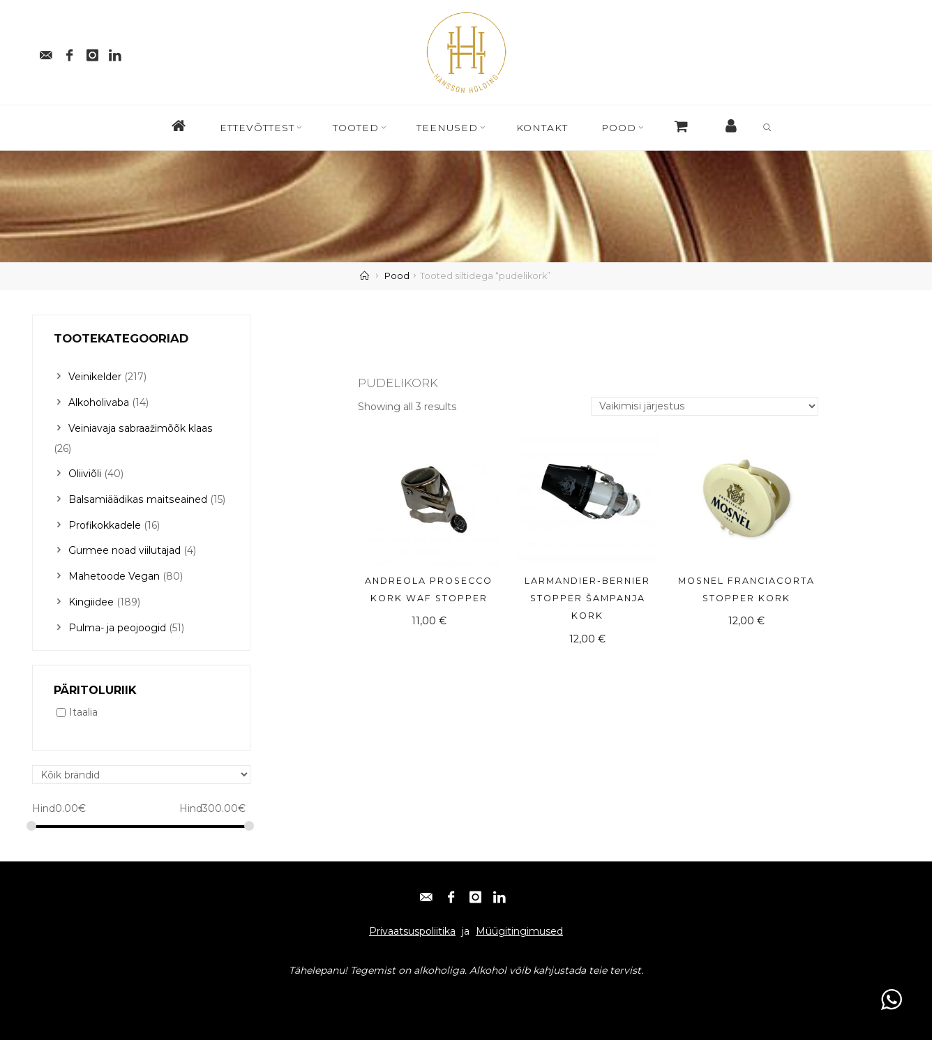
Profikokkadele (105, 521)
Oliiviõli (84, 471)
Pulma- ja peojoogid (117, 622)
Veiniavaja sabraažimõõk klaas (139, 427)
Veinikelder (94, 376)
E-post (54, 992)
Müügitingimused (519, 925)
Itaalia (83, 706)
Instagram (158, 992)
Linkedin (213, 992)
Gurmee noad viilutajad (124, 547)
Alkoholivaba (98, 401)
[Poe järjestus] (705, 407)
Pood (396, 276)
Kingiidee (91, 597)
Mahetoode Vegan (114, 572)
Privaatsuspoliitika (412, 925)
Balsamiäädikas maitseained (136, 496)
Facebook (102, 992)
